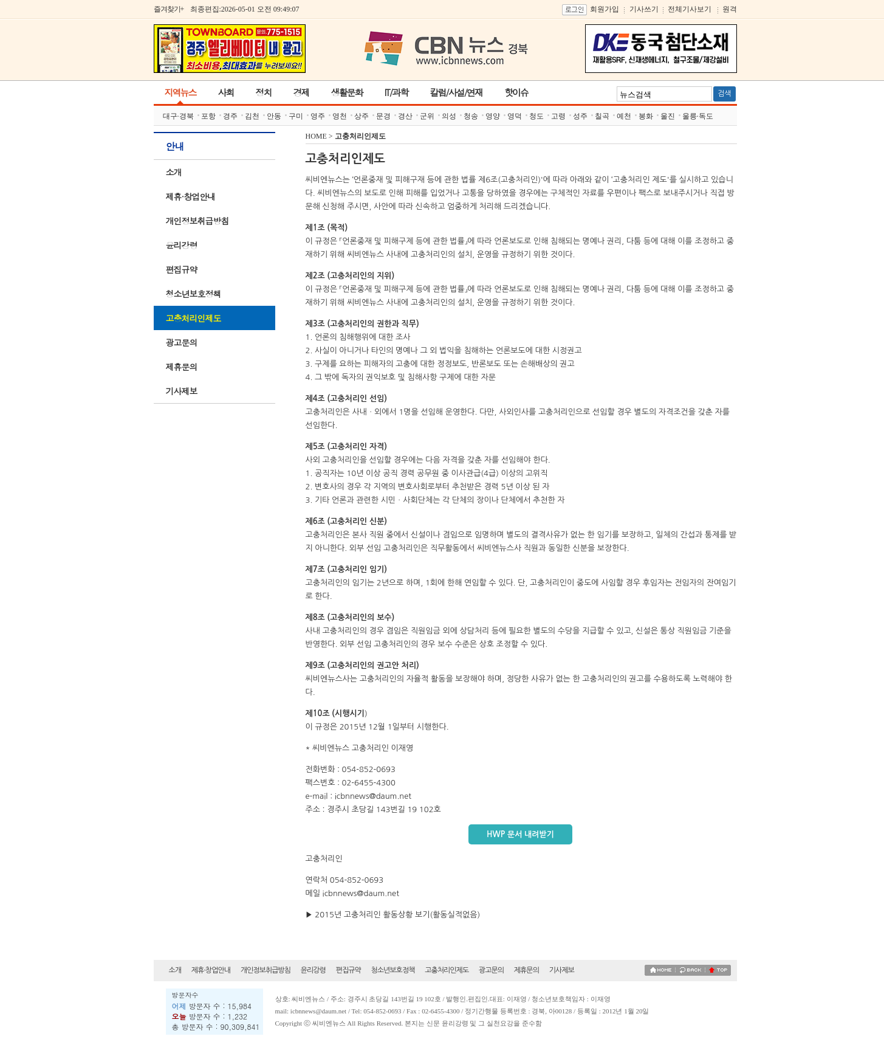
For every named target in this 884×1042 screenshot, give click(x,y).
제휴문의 (181, 367)
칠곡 (602, 116)
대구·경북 (178, 116)
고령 (558, 116)
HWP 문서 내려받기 (520, 834)
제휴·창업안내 (191, 196)
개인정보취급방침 (197, 221)
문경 (383, 116)
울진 (667, 116)
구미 (296, 116)
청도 (536, 116)
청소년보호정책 (193, 294)
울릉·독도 (697, 116)
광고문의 (181, 342)
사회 (226, 92)
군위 (427, 116)
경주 (230, 116)
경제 (301, 92)
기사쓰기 (644, 9)
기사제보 (181, 391)
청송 (471, 116)
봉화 (646, 116)
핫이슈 (516, 92)
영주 (317, 116)
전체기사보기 (689, 9)
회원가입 (604, 9)
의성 (449, 116)
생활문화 (347, 92)
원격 (729, 9)
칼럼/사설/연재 (456, 92)
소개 (174, 172)
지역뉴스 (180, 92)
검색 (725, 93)
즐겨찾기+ (169, 9)
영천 (339, 116)
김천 (252, 116)
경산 (405, 116)
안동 (274, 116)
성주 (580, 116)
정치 (264, 92)
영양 (492, 116)
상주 (361, 116)
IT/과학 (396, 92)
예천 (624, 116)
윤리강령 (181, 245)
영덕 (514, 116)
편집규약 (181, 269)
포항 (208, 116)
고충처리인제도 (193, 318)
